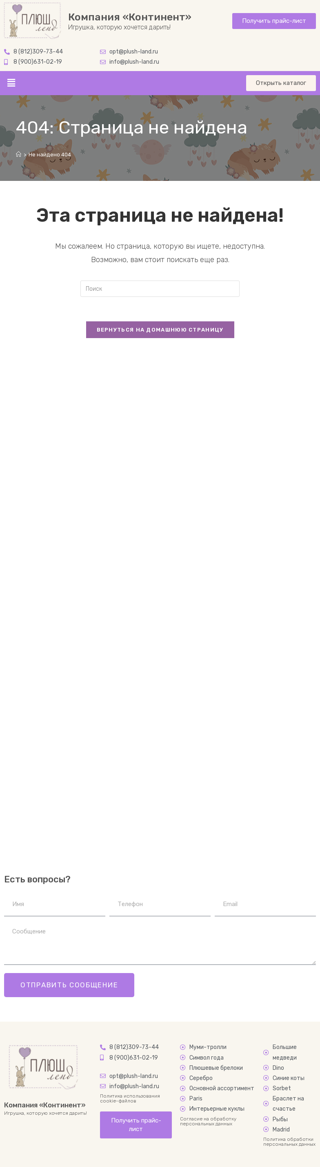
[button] (11, 83)
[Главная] (18, 154)
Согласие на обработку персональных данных (208, 1121)
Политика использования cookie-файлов (130, 1098)
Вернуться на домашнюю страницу (160, 330)
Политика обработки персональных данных (289, 1141)
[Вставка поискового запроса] (160, 289)
